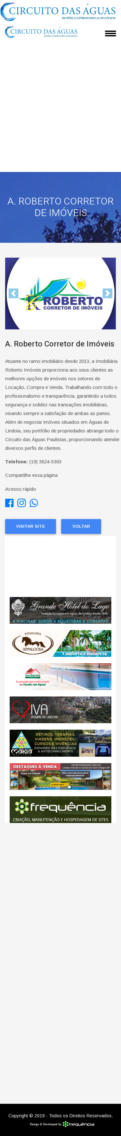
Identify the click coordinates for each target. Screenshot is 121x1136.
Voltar (81, 526)
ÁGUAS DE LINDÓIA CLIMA (60, 566)
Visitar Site (30, 526)
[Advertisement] (60, 108)
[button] (13, 294)
